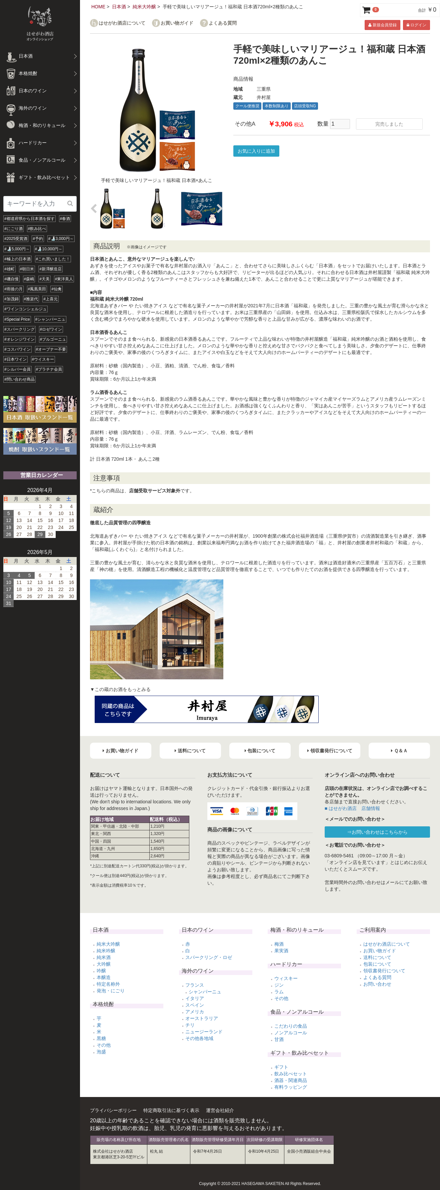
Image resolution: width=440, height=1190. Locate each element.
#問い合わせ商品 (19, 379)
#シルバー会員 (17, 369)
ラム (279, 991)
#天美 (44, 279)
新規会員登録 (382, 25)
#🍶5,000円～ (17, 249)
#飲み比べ (37, 228)
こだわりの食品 (290, 1026)
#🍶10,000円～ (48, 249)
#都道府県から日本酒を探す (29, 218)
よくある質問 (223, 23)
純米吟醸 (106, 950)
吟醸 (101, 970)
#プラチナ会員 (49, 369)
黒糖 (101, 1038)
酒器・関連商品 (290, 1080)
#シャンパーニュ (50, 319)
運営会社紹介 (220, 1110)
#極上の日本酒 (17, 259)
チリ (190, 1025)
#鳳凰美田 (37, 289)
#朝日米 (27, 269)
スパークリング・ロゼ (208, 957)
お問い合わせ (377, 984)
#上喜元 (50, 299)
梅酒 (279, 944)
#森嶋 (29, 279)
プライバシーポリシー (113, 1110)
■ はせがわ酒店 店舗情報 (352, 808)
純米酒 (104, 957)
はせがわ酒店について (122, 23)
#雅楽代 (31, 299)
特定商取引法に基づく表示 (171, 1110)
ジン (279, 985)
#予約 (38, 238)
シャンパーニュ (205, 991)
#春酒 (65, 218)
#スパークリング (19, 329)
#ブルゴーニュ (53, 339)
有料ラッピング (290, 1087)
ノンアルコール (290, 1032)
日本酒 (119, 6)
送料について (377, 957)
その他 (104, 1045)
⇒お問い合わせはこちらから (377, 832)
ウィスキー (286, 978)
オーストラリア (201, 1018)
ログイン (416, 25)
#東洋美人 (64, 279)
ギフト (281, 1067)
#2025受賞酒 (15, 238)
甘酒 (279, 1039)
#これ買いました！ (53, 259)
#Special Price (17, 319)
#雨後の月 (13, 289)
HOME (98, 6)
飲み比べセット (290, 1073)
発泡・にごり (111, 990)
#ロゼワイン (51, 329)
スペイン (194, 1005)
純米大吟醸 (144, 6)
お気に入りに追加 (256, 151)
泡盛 (101, 1051)
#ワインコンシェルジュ (25, 309)
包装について (377, 964)
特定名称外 (108, 984)
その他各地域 (199, 1038)
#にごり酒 (13, 228)
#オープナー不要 (51, 349)
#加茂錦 (11, 299)
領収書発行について (384, 970)
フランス (194, 985)
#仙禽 (56, 289)
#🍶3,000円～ (61, 238)
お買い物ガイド (177, 23)
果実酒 (281, 950)
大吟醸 (104, 964)
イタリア (194, 998)
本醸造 (104, 977)
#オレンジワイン (19, 339)
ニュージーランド (204, 1031)
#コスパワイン (17, 349)
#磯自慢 (11, 279)
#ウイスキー (43, 359)
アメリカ (194, 1011)
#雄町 (9, 269)
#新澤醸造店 (50, 269)
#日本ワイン (15, 359)
